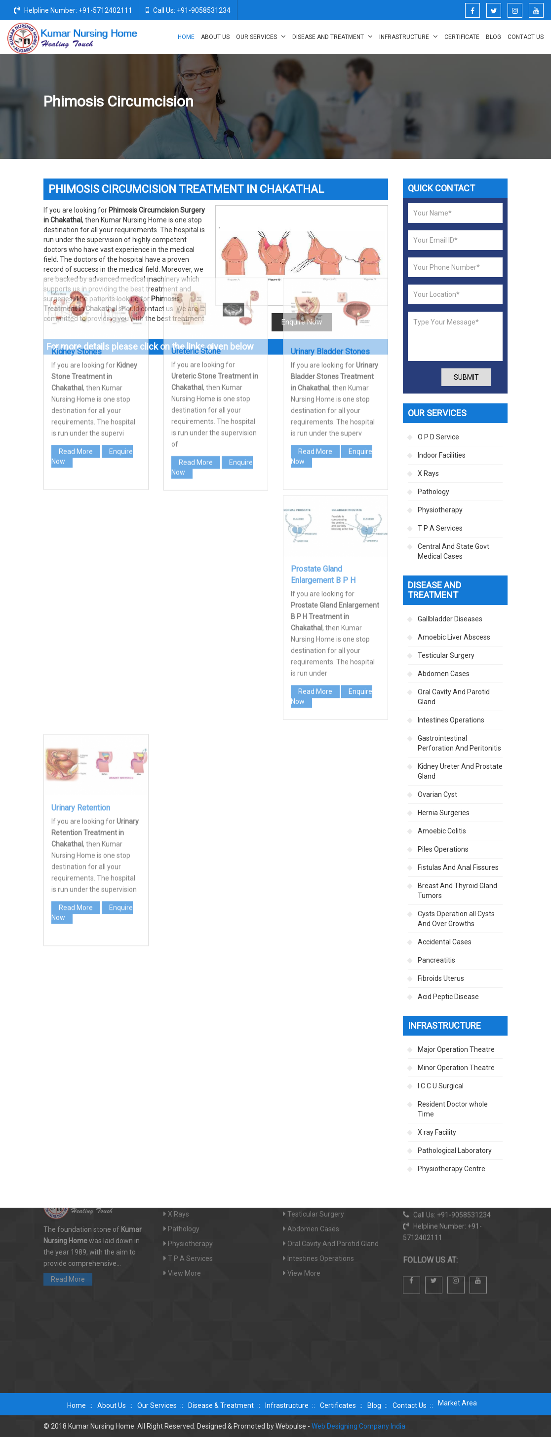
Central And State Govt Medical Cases (453, 551)
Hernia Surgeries (444, 813)
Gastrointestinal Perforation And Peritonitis (459, 743)
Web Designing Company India (358, 1426)
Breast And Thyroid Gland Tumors (457, 890)
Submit (466, 377)
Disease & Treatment (221, 1405)
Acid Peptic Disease (448, 997)
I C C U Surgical (441, 1086)
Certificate (461, 37)
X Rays (428, 473)
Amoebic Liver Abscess (454, 637)
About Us (215, 37)
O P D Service (438, 437)
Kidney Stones (76, 227)
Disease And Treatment (332, 36)
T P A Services (440, 528)
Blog (493, 37)
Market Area (457, 1403)
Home (186, 37)
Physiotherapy (440, 510)
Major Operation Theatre (456, 1049)
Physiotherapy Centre (451, 1169)
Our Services (261, 36)
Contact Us (526, 37)
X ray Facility (437, 1132)
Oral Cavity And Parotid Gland (454, 697)
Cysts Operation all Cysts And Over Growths (456, 919)
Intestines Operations (451, 720)
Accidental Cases (445, 942)
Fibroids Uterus (441, 978)
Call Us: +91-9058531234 (188, 9)
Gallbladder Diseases (450, 619)
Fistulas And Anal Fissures (458, 867)
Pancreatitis (436, 960)
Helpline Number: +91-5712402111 (73, 9)
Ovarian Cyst (437, 794)
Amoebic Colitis (442, 831)
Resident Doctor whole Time (453, 1109)
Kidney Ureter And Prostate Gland (380, 102)
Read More (76, 327)
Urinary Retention (80, 683)
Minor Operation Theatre (456, 1068)
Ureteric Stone (196, 226)
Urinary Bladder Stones (330, 227)
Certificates (338, 1405)
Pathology (433, 492)
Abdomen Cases (444, 674)
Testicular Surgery (446, 655)
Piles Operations (443, 849)
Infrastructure (408, 36)
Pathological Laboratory (455, 1150)
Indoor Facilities (442, 455)
